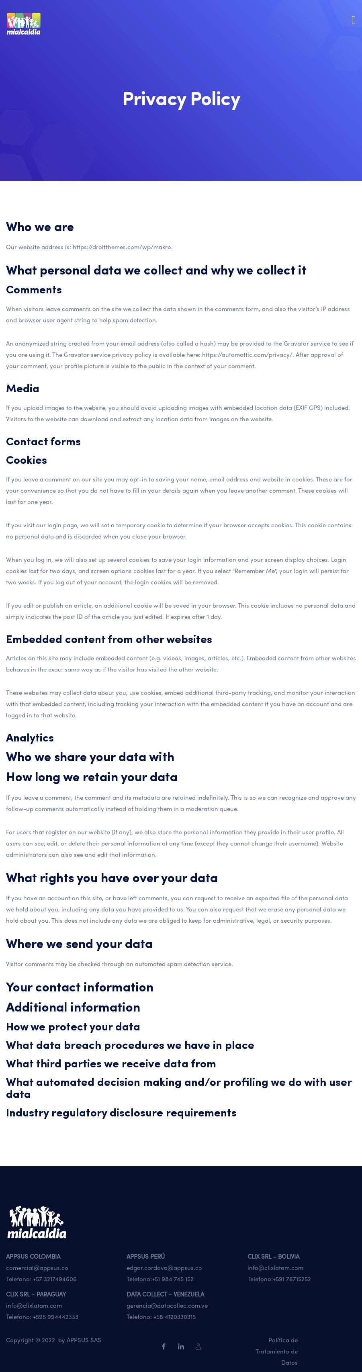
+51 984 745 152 (173, 1278)
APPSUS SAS (84, 1339)
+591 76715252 (292, 1278)
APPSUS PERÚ (146, 1256)
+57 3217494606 (55, 1278)
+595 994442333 (55, 1316)
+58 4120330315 (174, 1316)
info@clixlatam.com (275, 1267)
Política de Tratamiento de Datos (277, 1351)
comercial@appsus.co (37, 1267)
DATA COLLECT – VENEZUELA (165, 1294)
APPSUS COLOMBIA (33, 1256)
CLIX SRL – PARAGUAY (36, 1294)
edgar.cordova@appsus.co (164, 1267)
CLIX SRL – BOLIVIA (273, 1256)
